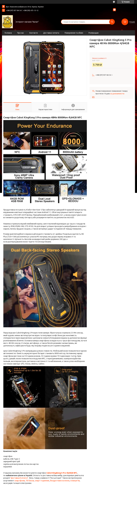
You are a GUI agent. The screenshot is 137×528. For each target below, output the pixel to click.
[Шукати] (112, 22)
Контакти (33, 33)
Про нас (20, 33)
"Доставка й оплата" (19, 478)
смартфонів (19, 481)
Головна (8, 33)
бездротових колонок (60, 481)
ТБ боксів (30, 481)
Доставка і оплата (51, 33)
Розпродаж (94, 33)
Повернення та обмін (74, 33)
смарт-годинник (42, 481)
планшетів (75, 481)
